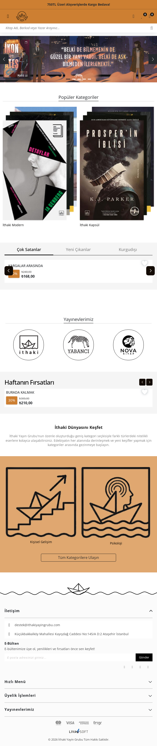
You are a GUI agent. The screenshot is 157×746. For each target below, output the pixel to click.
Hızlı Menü (78, 681)
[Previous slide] (8, 270)
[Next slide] (150, 270)
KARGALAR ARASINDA (25, 265)
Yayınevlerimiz (78, 709)
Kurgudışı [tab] (128, 249)
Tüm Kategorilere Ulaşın (78, 557)
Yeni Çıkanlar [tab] (78, 249)
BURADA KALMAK (20, 392)
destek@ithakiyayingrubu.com (37, 625)
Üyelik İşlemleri (78, 695)
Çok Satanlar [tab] (29, 249)
